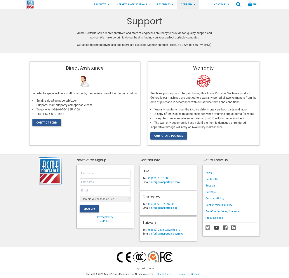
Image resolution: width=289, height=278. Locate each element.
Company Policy (215, 198)
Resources (165, 4)
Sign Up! (89, 208)
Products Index (214, 217)
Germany (196, 274)
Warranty (203, 68)
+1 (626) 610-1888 (158, 178)
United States (164, 274)
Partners (211, 192)
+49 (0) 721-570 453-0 (161, 204)
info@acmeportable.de (164, 207)
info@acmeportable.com (165, 182)
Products (101, 4)
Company (188, 4)
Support (210, 185)
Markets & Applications (133, 4)
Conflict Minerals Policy (219, 204)
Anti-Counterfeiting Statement (223, 211)
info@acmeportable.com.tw (167, 233)
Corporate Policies (168, 135)
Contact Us (221, 4)
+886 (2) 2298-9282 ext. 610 (164, 229)
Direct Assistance (85, 68)
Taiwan (181, 274)
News (209, 172)
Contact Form (47, 122)
